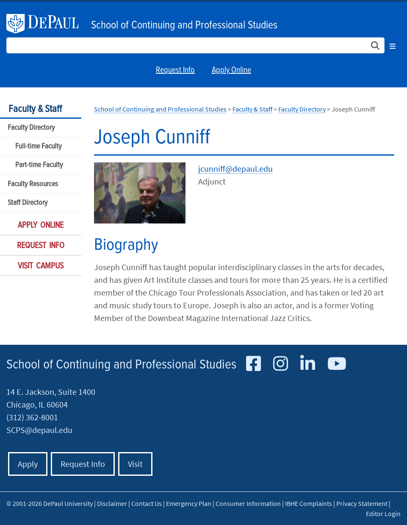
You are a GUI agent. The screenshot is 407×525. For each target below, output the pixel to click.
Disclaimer (112, 503)
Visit (135, 463)
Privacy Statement (362, 503)
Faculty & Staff (35, 109)
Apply (28, 463)
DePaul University (46, 24)
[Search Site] (195, 45)
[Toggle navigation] (393, 45)
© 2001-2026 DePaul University (49, 503)
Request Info (175, 70)
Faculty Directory (31, 128)
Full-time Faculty (38, 146)
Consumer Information (248, 503)
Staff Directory (27, 203)
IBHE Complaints (308, 503)
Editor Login (383, 513)
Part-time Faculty (39, 165)
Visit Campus (41, 266)
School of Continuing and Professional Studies (184, 25)
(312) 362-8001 (32, 417)
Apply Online (231, 70)
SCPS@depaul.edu (39, 429)
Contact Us (146, 503)
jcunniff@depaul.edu (235, 168)
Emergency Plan (188, 503)
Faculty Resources (33, 184)
